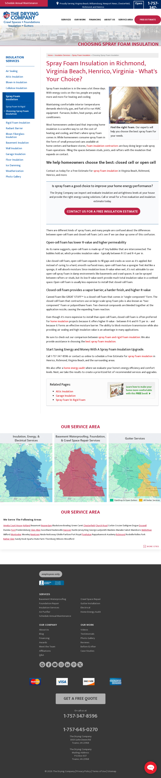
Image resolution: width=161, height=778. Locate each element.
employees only (51, 574)
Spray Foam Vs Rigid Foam (70, 400)
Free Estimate (148, 20)
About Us (109, 20)
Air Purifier (44, 612)
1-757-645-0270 (80, 729)
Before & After (88, 647)
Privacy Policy (83, 771)
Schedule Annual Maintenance (21, 3)
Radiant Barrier (14, 128)
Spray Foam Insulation (13, 98)
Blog (41, 634)
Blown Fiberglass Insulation (15, 135)
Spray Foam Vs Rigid (15, 106)
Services (66, 20)
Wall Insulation (14, 148)
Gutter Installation (90, 603)
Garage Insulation (66, 396)
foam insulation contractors (102, 146)
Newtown (35, 534)
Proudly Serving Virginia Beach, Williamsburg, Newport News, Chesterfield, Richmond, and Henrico (94, 5)
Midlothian (146, 530)
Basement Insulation (17, 142)
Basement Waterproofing (52, 599)
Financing (95, 20)
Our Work (80, 20)
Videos (84, 630)
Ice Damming (13, 165)
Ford (13, 530)
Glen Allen (35, 530)
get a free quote (80, 698)
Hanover (67, 530)
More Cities (153, 546)
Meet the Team (47, 647)
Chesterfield (89, 525)
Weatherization (15, 171)
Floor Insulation (14, 159)
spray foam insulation (106, 171)
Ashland (26, 525)
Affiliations (45, 651)
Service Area (125, 20)
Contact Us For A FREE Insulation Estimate (102, 211)
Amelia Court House (12, 525)
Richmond (120, 534)
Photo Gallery (13, 176)
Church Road (102, 525)
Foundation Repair (49, 603)
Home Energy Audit (91, 612)
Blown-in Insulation (16, 82)
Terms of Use (99, 771)
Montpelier (16, 534)
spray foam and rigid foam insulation (119, 337)
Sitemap (111, 771)
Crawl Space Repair (91, 599)
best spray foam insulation (101, 341)
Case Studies (87, 651)
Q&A (41, 655)
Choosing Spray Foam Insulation (17, 112)
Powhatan (87, 534)
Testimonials (87, 634)
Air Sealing (12, 71)
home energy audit (74, 368)
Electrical (85, 607)
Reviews (85, 642)
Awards (43, 642)
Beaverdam (46, 525)
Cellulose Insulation (16, 88)
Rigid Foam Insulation (18, 122)
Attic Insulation (64, 391)
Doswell (143, 525)
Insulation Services (15, 59)
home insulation (59, 321)
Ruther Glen (8, 539)
